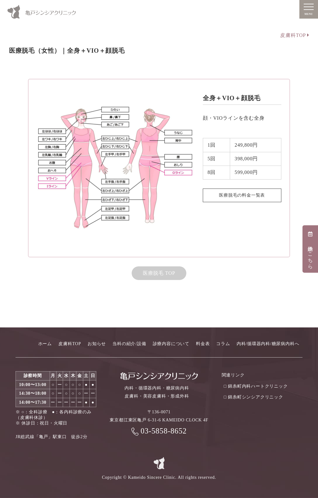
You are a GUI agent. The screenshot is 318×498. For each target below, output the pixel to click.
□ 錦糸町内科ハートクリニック (256, 386)
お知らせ (97, 343)
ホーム (45, 343)
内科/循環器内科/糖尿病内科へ (268, 343)
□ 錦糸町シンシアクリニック (253, 397)
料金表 (203, 343)
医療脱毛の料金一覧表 (242, 195)
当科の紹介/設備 (129, 343)
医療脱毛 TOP (159, 273)
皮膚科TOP (294, 35)
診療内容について (171, 343)
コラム (223, 343)
